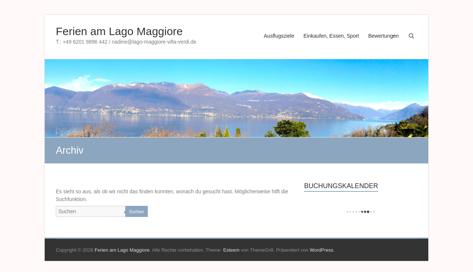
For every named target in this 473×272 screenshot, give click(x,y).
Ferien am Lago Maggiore (119, 31)
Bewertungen (383, 36)
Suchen (136, 211)
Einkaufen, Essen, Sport (331, 36)
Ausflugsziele (279, 36)
